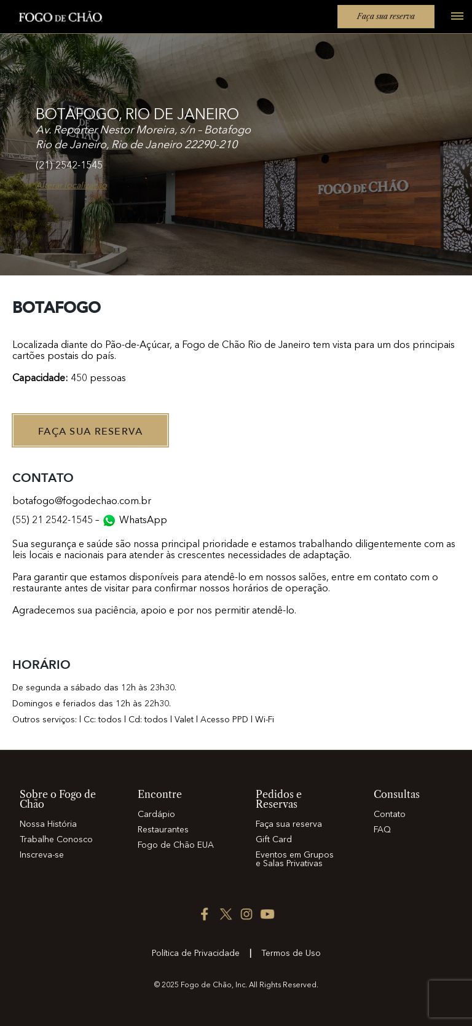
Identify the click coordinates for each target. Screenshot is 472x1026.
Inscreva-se (42, 855)
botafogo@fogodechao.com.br (81, 502)
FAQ (382, 830)
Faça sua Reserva (90, 431)
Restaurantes (163, 830)
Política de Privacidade (196, 953)
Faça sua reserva (386, 16)
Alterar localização (71, 185)
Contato (390, 814)
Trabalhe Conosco (56, 839)
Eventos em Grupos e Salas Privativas (295, 859)
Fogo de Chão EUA (176, 845)
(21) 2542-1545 (69, 166)
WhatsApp (143, 521)
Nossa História (48, 824)
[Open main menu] (452, 22)
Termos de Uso (291, 953)
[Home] (54, 18)
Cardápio (156, 814)
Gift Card (274, 839)
